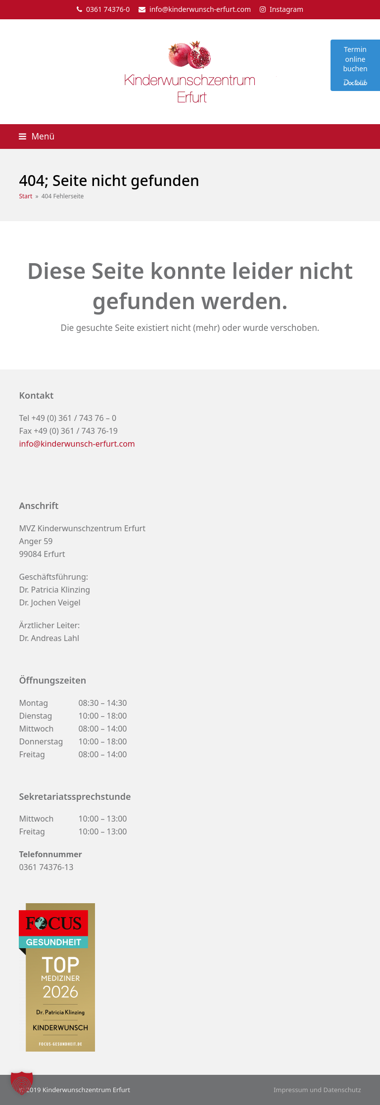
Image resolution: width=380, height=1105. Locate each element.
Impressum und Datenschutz (317, 1089)
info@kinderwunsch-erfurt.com (200, 9)
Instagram (286, 9)
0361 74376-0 (108, 9)
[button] (36, 136)
